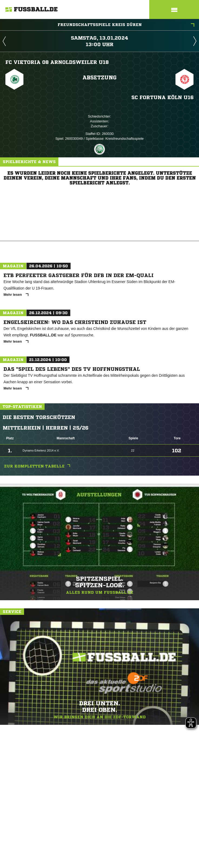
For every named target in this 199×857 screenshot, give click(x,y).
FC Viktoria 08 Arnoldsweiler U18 (57, 62)
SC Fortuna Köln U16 (162, 97)
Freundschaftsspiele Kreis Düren (126, 25)
